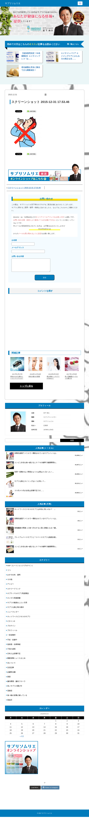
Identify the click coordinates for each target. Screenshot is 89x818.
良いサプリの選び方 (14, 686)
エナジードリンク (13, 589)
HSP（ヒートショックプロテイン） (20, 565)
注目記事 (10, 667)
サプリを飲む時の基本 (15, 607)
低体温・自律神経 (13, 644)
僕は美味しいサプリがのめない (53, 377)
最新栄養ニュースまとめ (16, 658)
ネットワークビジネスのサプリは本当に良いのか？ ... (34, 509)
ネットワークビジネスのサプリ (18, 616)
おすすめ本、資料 (13, 575)
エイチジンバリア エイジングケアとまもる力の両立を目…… (70, 56)
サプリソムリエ (12, 3)
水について (11, 663)
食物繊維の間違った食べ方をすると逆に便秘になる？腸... (35, 528)
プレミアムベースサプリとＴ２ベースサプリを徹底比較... (35, 537)
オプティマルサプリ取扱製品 (18, 593)
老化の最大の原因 (34, 376)
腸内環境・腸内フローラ (16, 681)
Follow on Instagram (50, 787)
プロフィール (12, 630)
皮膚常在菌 (11, 672)
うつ (9, 570)
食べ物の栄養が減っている (17, 695)
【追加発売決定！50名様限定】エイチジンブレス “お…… (30, 56)
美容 (9, 677)
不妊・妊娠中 (12, 640)
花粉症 (9, 691)
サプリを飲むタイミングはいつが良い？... (30, 481)
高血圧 (9, 700)
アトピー (10, 584)
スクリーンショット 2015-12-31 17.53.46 (24, 188)
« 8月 (22, 736)
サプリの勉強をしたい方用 (17, 602)
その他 (9, 579)
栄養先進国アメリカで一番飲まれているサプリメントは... (35, 453)
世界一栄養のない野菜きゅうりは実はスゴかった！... (34, 472)
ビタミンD (11, 621)
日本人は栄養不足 (13, 653)
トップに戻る (26, 386)
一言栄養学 (11, 635)
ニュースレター (13, 612)
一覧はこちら (73, 44)
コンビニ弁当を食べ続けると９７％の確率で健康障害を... (35, 462)
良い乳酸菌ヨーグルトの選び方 (71, 377)
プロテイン (11, 626)
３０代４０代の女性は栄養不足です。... (29, 490)
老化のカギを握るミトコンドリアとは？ (16, 377)
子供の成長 (11, 649)
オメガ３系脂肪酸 (13, 598)
